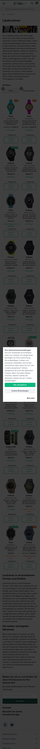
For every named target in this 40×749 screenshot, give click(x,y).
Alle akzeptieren (20, 385)
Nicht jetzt (31, 398)
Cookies (16, 355)
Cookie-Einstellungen (20, 391)
